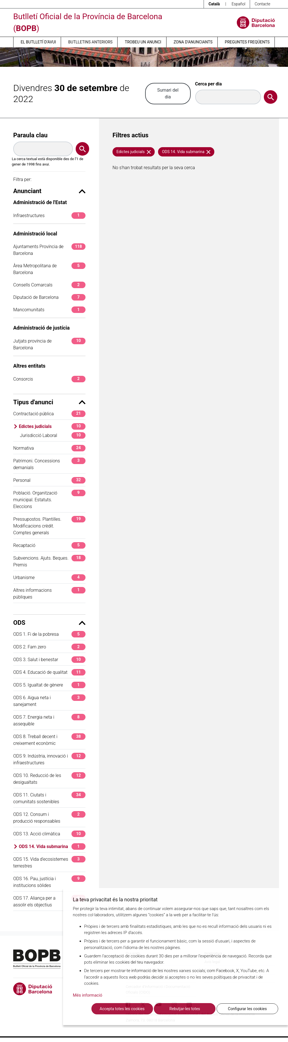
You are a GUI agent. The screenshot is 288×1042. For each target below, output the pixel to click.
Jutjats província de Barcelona (49, 344)
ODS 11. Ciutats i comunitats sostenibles (49, 798)
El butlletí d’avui (38, 42)
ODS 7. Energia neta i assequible (49, 720)
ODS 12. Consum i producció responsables (49, 817)
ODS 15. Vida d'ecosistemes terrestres (49, 862)
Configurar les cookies (247, 1008)
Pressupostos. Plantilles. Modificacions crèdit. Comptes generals (49, 525)
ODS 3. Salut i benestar (49, 659)
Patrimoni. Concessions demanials (49, 464)
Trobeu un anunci (143, 42)
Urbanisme (49, 577)
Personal (49, 480)
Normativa (49, 448)
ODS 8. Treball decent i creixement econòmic (49, 739)
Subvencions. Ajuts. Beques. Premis (49, 561)
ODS (49, 622)
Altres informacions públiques (49, 593)
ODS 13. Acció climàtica (49, 834)
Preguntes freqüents (247, 42)
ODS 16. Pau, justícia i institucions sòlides (49, 881)
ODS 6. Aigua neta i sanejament (49, 700)
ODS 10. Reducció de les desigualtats (49, 778)
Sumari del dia (168, 93)
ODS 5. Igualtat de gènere (49, 685)
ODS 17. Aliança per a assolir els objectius (49, 901)
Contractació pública (49, 413)
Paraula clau (30, 135)
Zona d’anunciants (193, 42)
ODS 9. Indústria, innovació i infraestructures (49, 759)
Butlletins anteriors (90, 42)
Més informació (87, 995)
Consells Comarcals (49, 285)
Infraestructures (49, 215)
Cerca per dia (208, 84)
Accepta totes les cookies (122, 1008)
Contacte (262, 4)
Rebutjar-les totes (184, 1008)
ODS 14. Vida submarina (52, 846)
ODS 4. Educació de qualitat (49, 672)
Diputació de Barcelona (49, 297)
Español (238, 4)
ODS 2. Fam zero (49, 647)
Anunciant (49, 191)
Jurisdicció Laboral (53, 435)
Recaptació (49, 545)
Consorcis (49, 379)
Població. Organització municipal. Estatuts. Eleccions (49, 499)
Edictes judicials (52, 426)
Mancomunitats (49, 309)
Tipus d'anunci (49, 402)
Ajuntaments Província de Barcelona (49, 249)
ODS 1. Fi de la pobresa (49, 634)
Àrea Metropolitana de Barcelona (49, 268)
